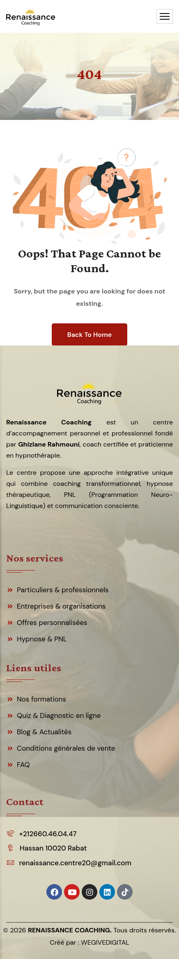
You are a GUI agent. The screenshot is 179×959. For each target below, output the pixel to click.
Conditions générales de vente (66, 748)
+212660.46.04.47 (48, 833)
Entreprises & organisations (61, 606)
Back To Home (89, 334)
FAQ (23, 764)
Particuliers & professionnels (63, 589)
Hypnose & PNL (42, 638)
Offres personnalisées (52, 622)
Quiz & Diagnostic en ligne (59, 715)
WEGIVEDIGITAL (105, 942)
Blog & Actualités (44, 731)
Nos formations (41, 699)
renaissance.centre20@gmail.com (75, 862)
